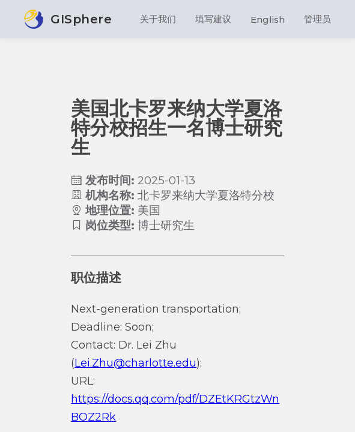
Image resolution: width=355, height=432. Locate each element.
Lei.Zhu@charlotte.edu (135, 363)
